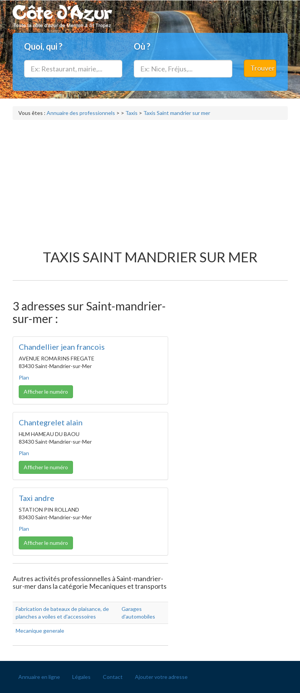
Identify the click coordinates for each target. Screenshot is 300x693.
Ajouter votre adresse (161, 677)
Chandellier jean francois (62, 346)
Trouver (262, 68)
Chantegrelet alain (51, 422)
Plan (24, 377)
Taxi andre (36, 497)
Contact (113, 677)
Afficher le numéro (46, 391)
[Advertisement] (150, 181)
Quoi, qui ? (43, 46)
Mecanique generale (40, 630)
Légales (81, 677)
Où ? (142, 46)
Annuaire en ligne (39, 677)
